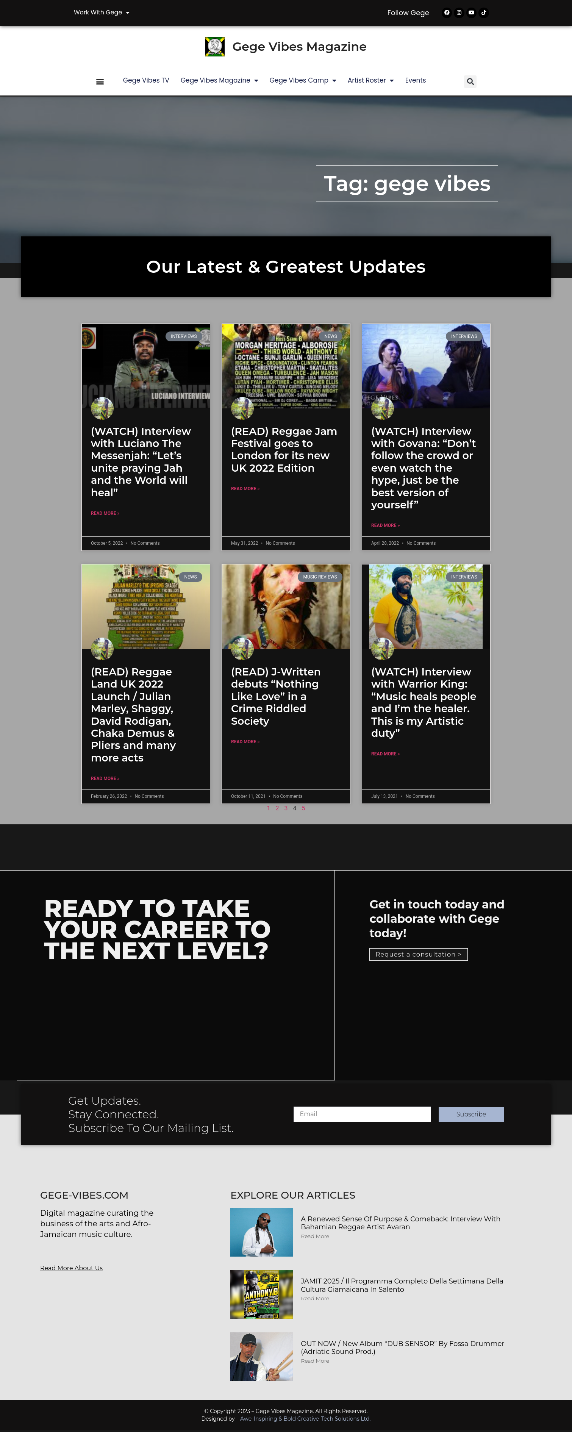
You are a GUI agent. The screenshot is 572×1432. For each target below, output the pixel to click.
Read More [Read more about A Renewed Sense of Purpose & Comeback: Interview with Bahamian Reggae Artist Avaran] (315, 1237)
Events (415, 81)
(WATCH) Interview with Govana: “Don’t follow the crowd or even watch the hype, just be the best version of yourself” (423, 470)
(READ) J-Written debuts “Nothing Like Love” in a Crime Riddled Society (276, 698)
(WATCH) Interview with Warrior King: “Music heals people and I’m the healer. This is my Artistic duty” (424, 704)
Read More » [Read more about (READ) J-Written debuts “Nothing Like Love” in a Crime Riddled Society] (245, 743)
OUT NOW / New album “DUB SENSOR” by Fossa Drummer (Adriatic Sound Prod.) (402, 1349)
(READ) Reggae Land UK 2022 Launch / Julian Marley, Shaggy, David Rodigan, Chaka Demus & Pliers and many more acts (133, 716)
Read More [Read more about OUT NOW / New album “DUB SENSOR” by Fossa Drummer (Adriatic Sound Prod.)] (315, 1362)
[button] (100, 83)
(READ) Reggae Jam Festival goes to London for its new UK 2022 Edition (284, 451)
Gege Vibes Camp (303, 82)
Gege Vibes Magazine (299, 48)
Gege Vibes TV (146, 81)
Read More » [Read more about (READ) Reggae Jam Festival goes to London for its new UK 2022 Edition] (245, 490)
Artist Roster (371, 82)
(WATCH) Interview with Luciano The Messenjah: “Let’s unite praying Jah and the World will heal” (141, 463)
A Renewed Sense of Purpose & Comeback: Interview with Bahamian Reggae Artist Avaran (400, 1224)
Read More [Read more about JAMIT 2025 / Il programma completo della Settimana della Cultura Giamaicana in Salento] (315, 1300)
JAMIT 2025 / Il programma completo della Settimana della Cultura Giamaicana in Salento (402, 1287)
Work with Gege (102, 12)
